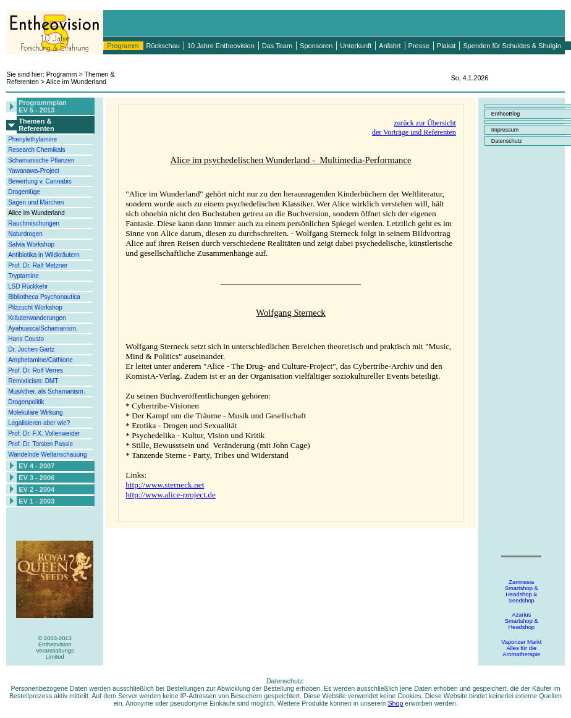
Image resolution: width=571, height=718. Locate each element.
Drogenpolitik (26, 402)
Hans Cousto (26, 339)
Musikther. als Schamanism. (46, 391)
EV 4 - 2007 (36, 466)
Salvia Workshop (31, 244)
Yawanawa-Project (33, 170)
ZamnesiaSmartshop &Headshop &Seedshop (521, 591)
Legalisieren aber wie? (39, 423)
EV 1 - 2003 (36, 501)
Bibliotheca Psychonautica (44, 297)
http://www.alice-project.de (170, 494)
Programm (122, 45)
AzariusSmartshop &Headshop (521, 621)
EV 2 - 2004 (36, 489)
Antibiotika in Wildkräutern (44, 254)
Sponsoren (316, 45)
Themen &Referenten (36, 124)
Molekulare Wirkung (35, 412)
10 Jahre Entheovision (221, 45)
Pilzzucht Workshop (35, 307)
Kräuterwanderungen (37, 318)
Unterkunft (355, 45)
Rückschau (163, 45)
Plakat (446, 45)
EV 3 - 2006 (36, 477)
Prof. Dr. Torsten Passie (40, 444)
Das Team (277, 45)
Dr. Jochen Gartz (31, 349)
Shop (395, 703)
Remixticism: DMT (33, 381)
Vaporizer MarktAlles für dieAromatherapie (521, 648)
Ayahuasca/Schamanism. (43, 328)
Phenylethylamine (32, 139)
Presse (418, 45)
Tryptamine (23, 275)
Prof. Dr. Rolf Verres (35, 370)
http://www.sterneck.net (164, 484)
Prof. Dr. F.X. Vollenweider (44, 433)
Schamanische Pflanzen (41, 160)
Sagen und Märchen (36, 202)
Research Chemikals (36, 149)
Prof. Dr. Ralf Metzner (37, 265)
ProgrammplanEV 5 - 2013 (43, 106)
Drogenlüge (24, 191)
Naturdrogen (25, 233)
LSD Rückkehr (28, 286)
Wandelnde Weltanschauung (47, 454)
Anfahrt (389, 45)
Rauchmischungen (33, 223)
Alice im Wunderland (36, 212)
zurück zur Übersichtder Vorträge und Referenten (414, 128)
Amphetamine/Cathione (40, 360)
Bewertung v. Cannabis (40, 181)
